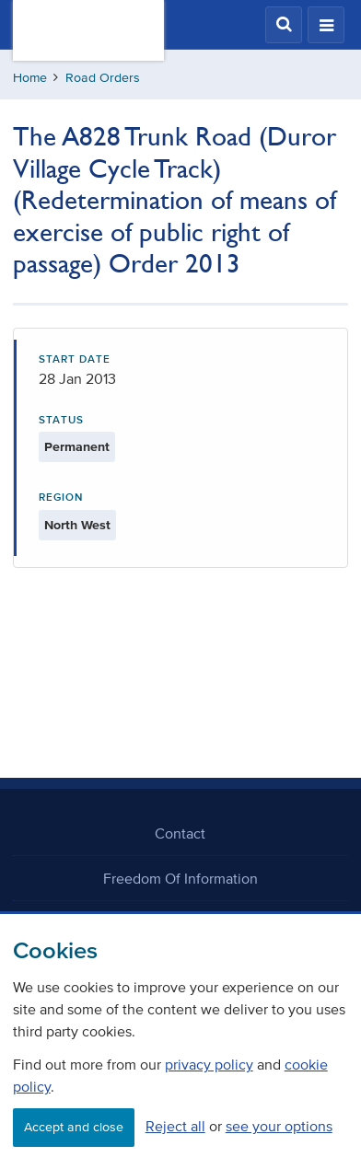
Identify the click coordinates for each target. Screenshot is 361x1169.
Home (30, 78)
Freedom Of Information (180, 878)
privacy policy (209, 1064)
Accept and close (73, 1127)
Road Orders (102, 78)
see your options (279, 1125)
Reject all (175, 1125)
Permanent (77, 447)
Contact (180, 833)
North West (77, 525)
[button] (283, 24)
